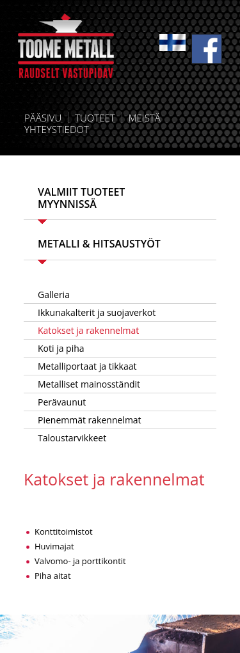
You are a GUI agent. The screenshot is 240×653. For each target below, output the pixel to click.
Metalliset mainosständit (89, 384)
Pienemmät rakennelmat (89, 420)
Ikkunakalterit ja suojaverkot (97, 312)
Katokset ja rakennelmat (88, 330)
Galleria (54, 294)
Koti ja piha (61, 348)
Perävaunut (62, 402)
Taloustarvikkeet (72, 438)
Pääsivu (42, 117)
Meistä (145, 117)
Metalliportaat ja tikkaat (87, 366)
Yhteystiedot (56, 129)
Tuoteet (95, 117)
